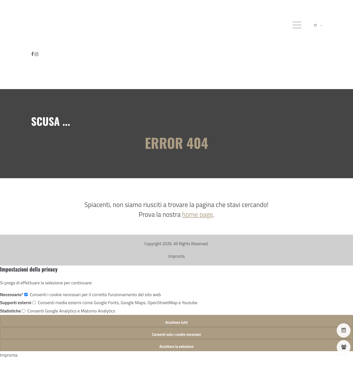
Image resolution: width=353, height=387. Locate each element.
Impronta (176, 256)
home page (197, 214)
